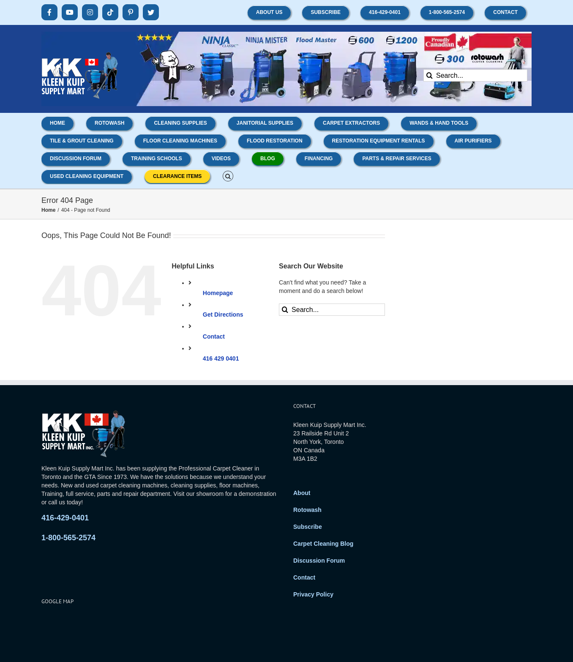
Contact (214, 336)
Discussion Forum (319, 560)
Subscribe (307, 526)
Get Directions (223, 314)
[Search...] (475, 75)
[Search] (429, 75)
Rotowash (307, 509)
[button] (228, 175)
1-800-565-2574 (68, 537)
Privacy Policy (313, 594)
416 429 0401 (221, 358)
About (301, 493)
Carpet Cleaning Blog (323, 543)
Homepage (218, 293)
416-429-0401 (65, 518)
